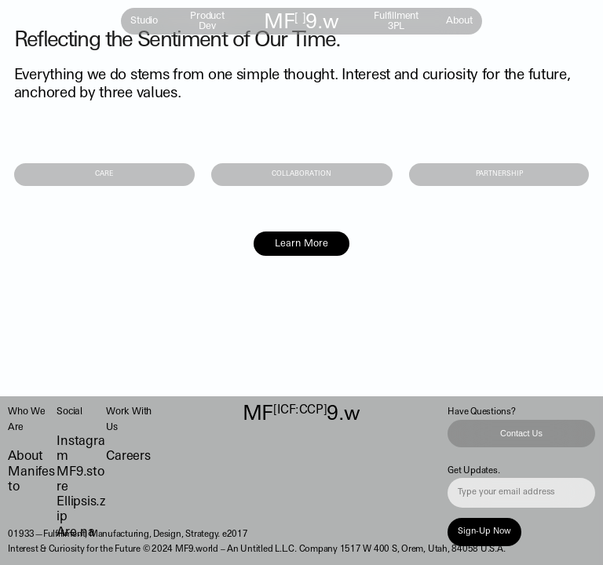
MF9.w (301, 23)
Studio (144, 21)
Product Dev (207, 21)
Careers (128, 456)
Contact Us (521, 433)
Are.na (76, 533)
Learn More (301, 244)
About (459, 21)
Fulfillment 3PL (396, 21)
